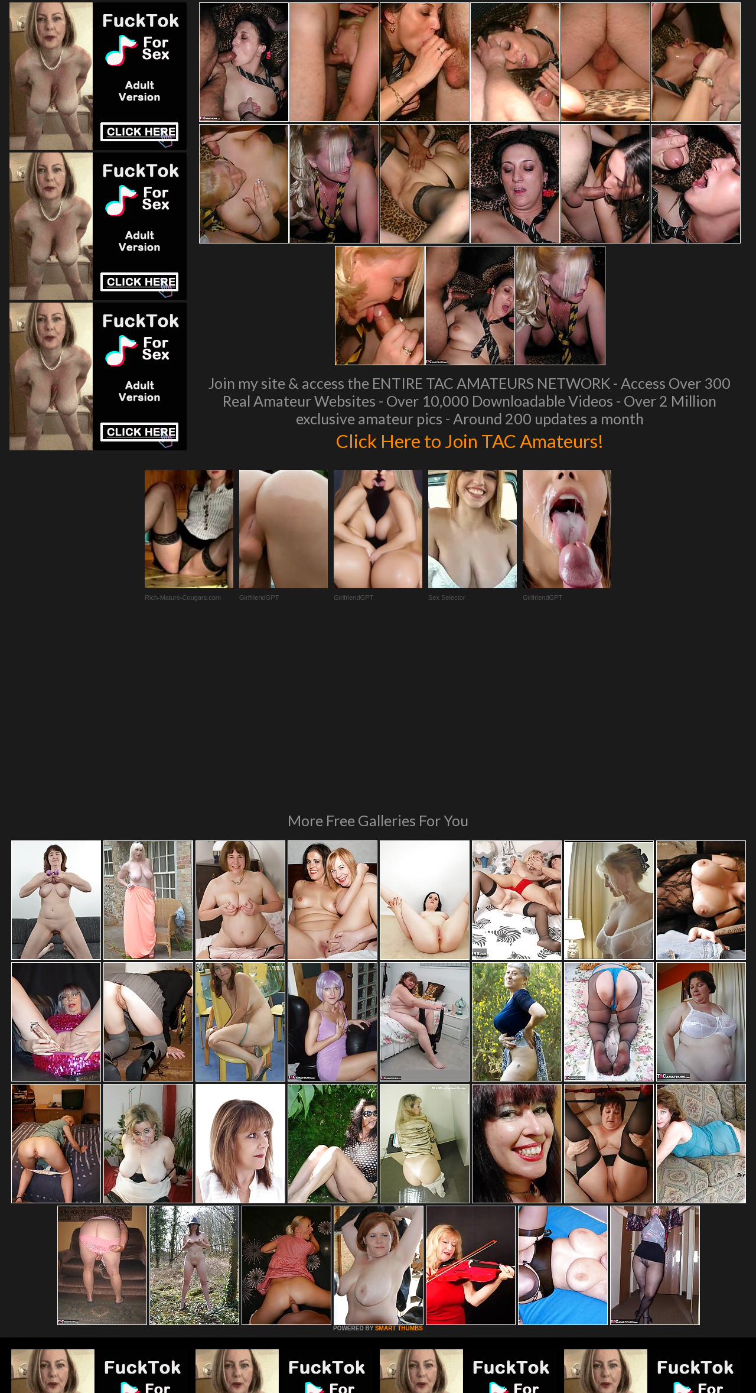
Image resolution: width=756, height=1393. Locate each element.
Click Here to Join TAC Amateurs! (469, 439)
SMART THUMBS (399, 1167)
